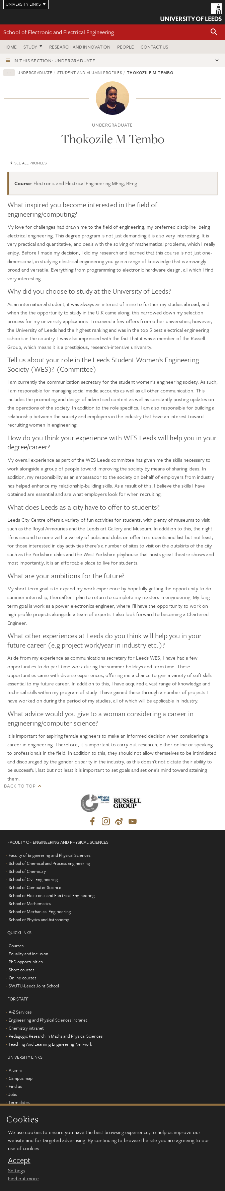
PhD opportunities (26, 961)
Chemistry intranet (26, 1028)
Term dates (18, 1102)
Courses (16, 945)
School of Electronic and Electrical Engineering (58, 32)
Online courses (22, 977)
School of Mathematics (30, 903)
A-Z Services (20, 1012)
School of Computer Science (35, 887)
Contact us (154, 46)
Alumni (15, 1070)
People (125, 46)
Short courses (21, 969)
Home (10, 46)
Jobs (12, 1094)
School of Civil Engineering (33, 879)
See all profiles (28, 163)
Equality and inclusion (28, 953)
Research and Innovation (79, 46)
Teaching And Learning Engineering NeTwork (50, 1044)
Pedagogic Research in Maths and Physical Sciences (55, 1036)
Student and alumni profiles (89, 72)
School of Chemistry (27, 871)
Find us (15, 1086)
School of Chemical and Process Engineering (49, 863)
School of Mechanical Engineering (40, 911)
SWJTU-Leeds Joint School (34, 985)
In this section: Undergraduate (54, 60)
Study (30, 46)
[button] (214, 32)
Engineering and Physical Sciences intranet (48, 1020)
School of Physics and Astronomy (39, 919)
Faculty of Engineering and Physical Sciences (49, 855)
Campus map (20, 1078)
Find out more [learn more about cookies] (23, 1178)
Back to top (19, 785)
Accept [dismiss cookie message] (19, 1160)
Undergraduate (34, 72)
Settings (16, 1170)
